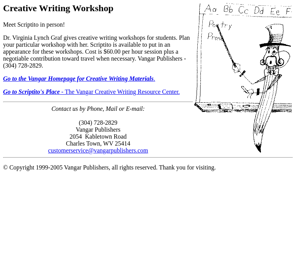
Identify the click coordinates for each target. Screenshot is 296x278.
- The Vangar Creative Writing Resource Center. (91, 91)
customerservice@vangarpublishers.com (98, 150)
